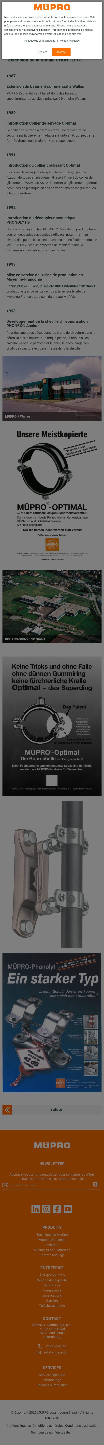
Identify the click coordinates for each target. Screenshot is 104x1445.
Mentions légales (70, 40)
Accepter (61, 52)
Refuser (42, 52)
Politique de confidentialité (39, 40)
